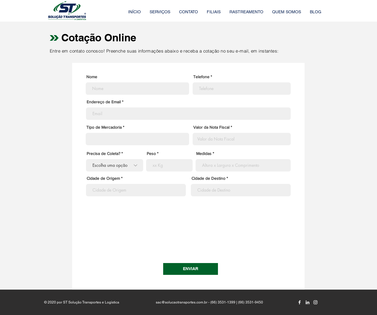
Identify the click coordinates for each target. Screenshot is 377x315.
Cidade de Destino (208, 178)
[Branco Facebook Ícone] (299, 302)
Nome (91, 77)
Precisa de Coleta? (103, 153)
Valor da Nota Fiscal (211, 127)
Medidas (203, 153)
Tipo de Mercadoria (104, 127)
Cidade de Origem (103, 178)
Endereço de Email (104, 102)
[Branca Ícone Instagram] (315, 302)
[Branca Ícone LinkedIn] (307, 302)
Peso (151, 153)
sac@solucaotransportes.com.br (181, 302)
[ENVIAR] (190, 269)
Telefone (201, 77)
